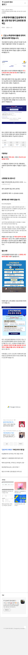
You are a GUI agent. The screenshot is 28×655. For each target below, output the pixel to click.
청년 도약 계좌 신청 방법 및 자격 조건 (12, 471)
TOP (25, 627)
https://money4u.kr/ (8, 420)
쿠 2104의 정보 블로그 (7, 3)
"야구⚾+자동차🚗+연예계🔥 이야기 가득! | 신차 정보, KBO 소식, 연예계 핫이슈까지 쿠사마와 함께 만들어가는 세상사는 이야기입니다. (11, 605)
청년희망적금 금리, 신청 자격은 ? (10, 467)
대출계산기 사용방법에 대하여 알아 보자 (12, 458)
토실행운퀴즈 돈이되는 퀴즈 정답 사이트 (12, 454)
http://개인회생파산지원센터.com (10, 430)
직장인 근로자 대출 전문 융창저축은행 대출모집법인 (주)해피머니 (9, 425)
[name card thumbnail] (23, 602)
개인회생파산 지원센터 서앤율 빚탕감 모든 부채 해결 (9, 433)
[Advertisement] (14, 407)
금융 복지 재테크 (7, 450)
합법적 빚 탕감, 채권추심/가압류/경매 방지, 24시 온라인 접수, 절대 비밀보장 (9, 435)
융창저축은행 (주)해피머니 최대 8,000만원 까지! (9, 422)
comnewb (22, 628)
